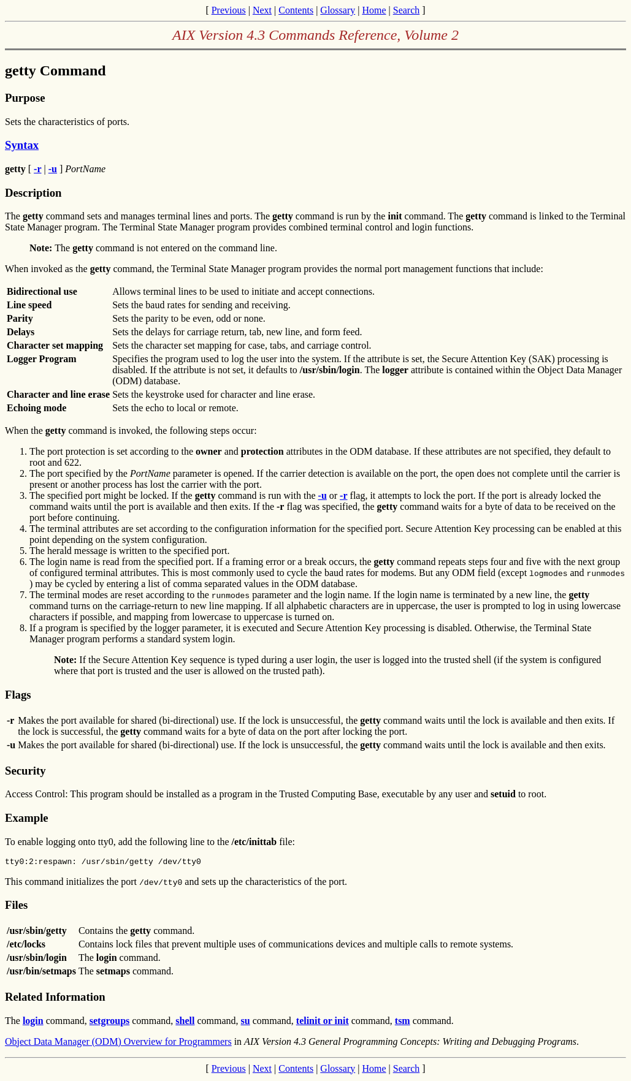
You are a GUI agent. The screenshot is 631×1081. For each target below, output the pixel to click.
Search (406, 10)
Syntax (22, 144)
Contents (295, 10)
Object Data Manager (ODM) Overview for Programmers (118, 1043)
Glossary (337, 10)
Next (262, 10)
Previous (229, 10)
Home (374, 10)
